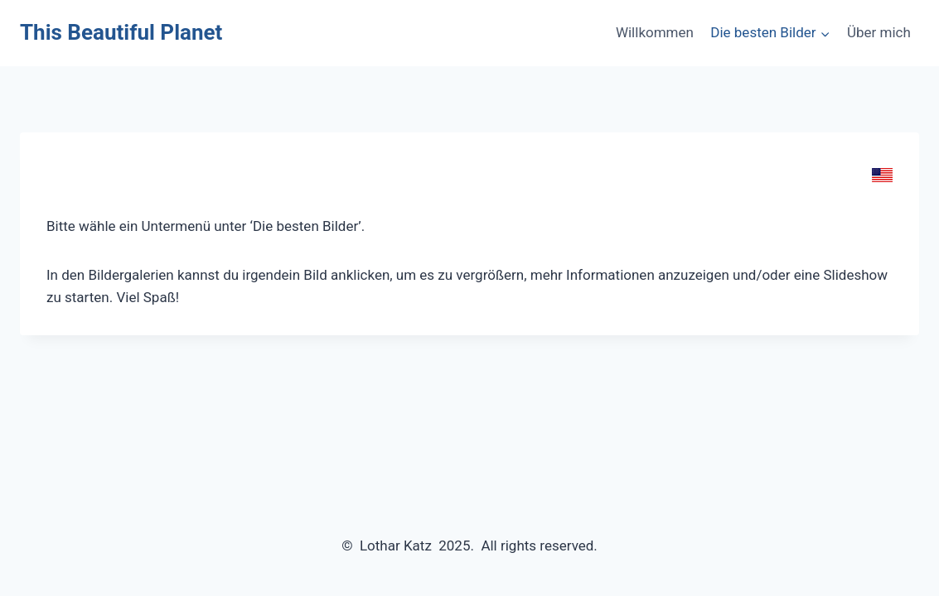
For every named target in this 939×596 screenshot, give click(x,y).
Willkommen (655, 32)
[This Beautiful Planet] (121, 33)
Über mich (879, 32)
